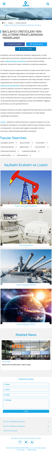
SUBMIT (26, 411)
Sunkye (3, 122)
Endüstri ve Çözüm (35, 438)
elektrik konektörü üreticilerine (15, 61)
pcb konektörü (42, 143)
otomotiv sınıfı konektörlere (10, 85)
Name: (7, 384)
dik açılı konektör (26, 143)
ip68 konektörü (26, 147)
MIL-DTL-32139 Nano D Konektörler (14, 426)
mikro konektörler (24, 155)
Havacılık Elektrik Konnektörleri (26, 324)
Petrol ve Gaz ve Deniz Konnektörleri (26, 206)
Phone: (7, 389)
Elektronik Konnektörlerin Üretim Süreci (16, 365)
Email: (7, 395)
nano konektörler (41, 147)
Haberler (10, 23)
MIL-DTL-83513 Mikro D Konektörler (14, 421)
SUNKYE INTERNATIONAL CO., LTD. (24, 448)
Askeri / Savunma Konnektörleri (26, 285)
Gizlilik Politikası (32, 450)
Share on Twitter (36, 44)
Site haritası (20, 450)
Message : (8, 400)
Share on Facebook (14, 44)
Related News (26, 335)
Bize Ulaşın (14, 438)
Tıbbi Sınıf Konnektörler (26, 245)
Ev (5, 23)
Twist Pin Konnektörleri (10, 431)
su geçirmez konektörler (30, 151)
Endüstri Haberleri (21, 23)
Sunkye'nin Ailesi (24, 438)
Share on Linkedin (25, 49)
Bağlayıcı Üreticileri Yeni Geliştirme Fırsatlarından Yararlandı (22, 25)
